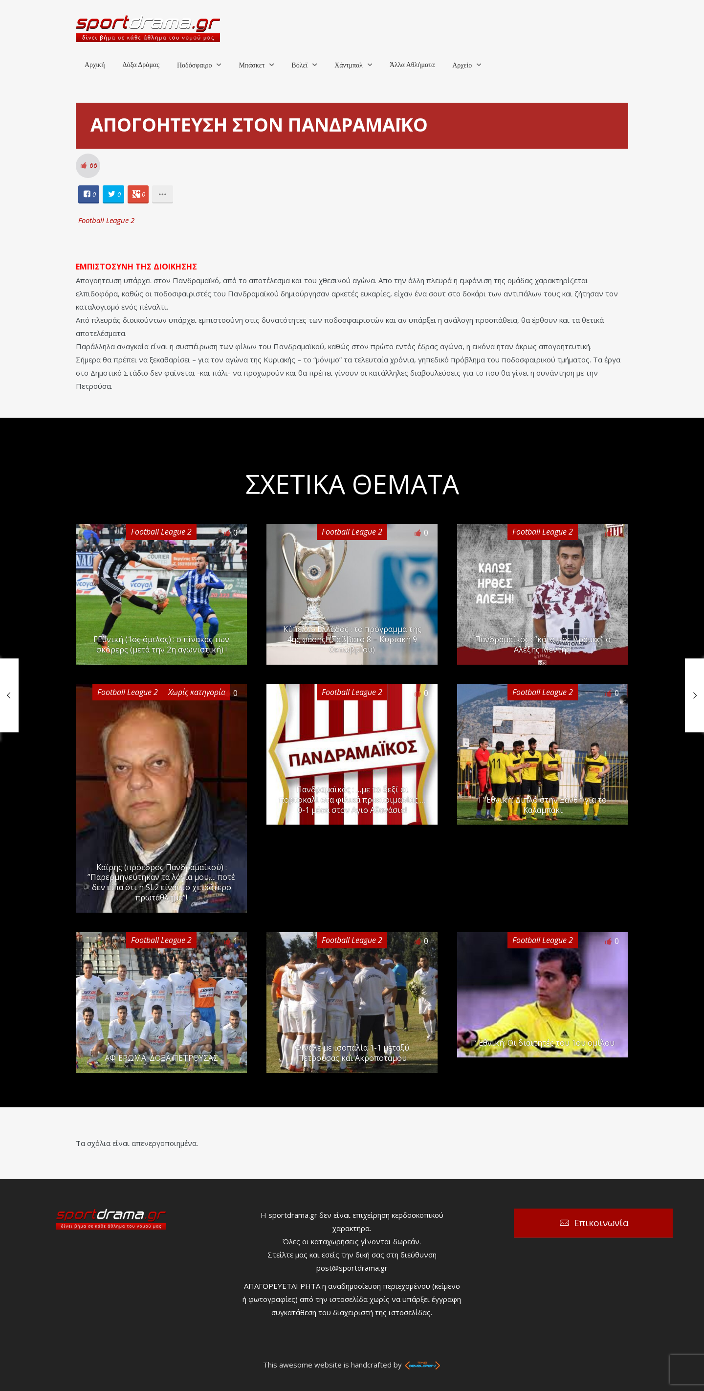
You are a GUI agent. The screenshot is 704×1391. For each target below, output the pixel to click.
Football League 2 (106, 220)
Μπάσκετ (251, 65)
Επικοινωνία (601, 1222)
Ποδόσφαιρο (194, 65)
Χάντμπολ (348, 65)
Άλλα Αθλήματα (412, 64)
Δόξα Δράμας (140, 64)
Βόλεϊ (299, 65)
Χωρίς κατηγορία (196, 692)
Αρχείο (462, 65)
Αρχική (95, 64)
